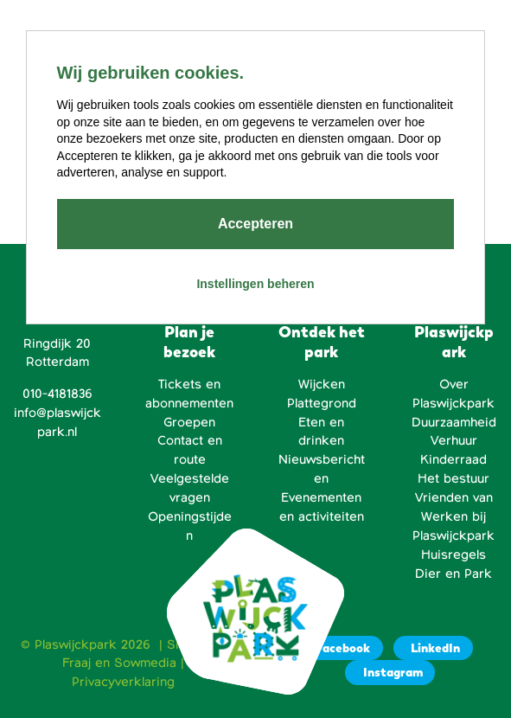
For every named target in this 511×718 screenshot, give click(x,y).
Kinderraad (453, 459)
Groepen (189, 422)
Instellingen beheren (255, 284)
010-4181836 (57, 393)
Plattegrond (321, 403)
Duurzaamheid (454, 422)
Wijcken (321, 384)
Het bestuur (453, 478)
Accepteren (255, 223)
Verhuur (454, 440)
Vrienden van (454, 497)
